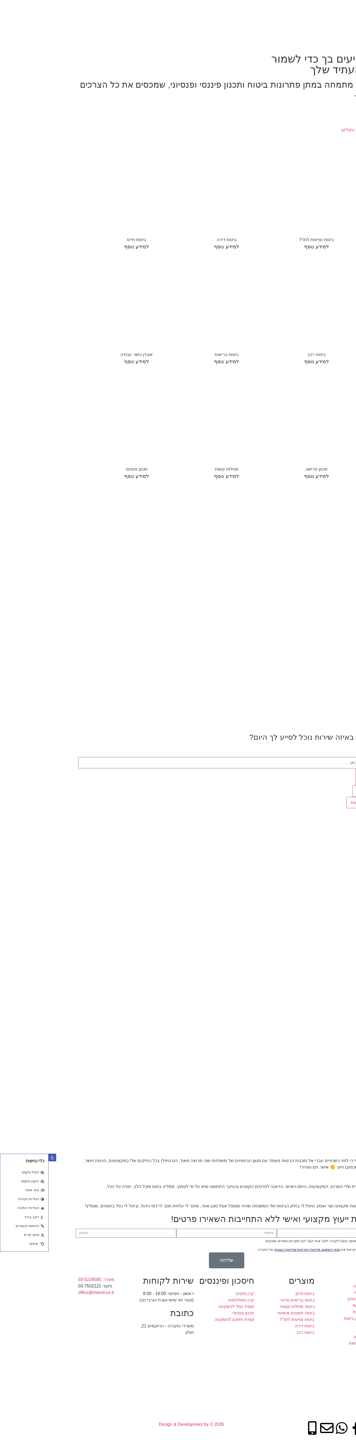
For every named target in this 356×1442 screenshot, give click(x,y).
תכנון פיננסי (313, 8)
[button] (4, 1157)
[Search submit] (317, 777)
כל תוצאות (312, 802)
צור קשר (274, 20)
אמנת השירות (207, 8)
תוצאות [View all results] (315, 791)
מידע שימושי (242, 8)
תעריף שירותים (278, 8)
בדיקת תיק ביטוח (308, 20)
